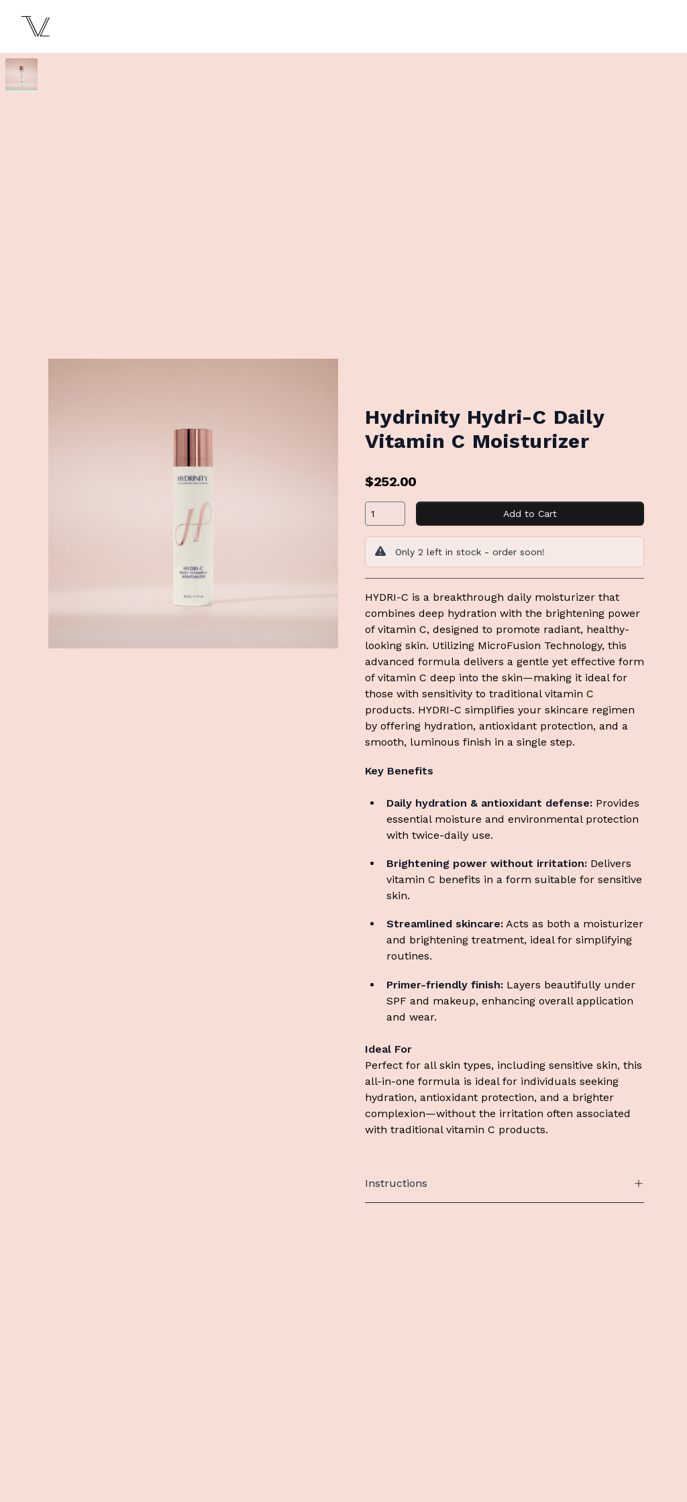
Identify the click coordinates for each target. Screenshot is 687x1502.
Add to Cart (530, 513)
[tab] (21, 74)
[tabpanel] (193, 503)
